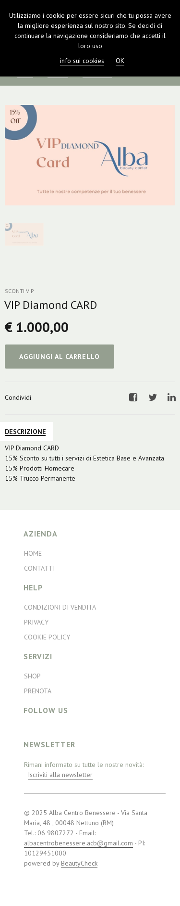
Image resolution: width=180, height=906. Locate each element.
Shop (32, 676)
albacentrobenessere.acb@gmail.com (78, 843)
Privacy (36, 622)
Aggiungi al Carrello (59, 356)
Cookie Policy (47, 637)
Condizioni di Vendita (60, 607)
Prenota (37, 691)
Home (33, 553)
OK (120, 60)
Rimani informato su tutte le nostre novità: (84, 769)
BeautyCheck (79, 863)
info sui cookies (82, 60)
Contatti (39, 568)
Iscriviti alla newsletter (60, 774)
